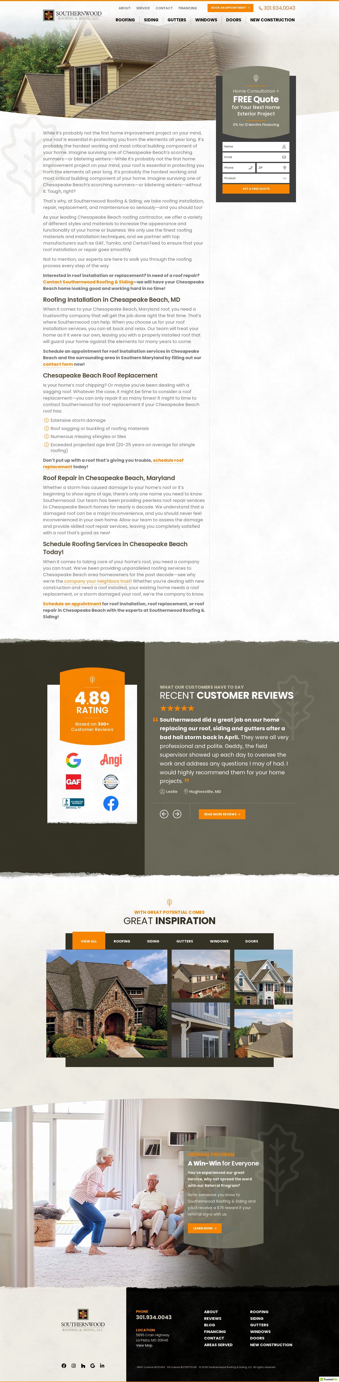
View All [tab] (89, 941)
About (124, 8)
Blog (209, 1325)
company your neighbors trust (97, 581)
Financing (188, 8)
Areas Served (218, 1344)
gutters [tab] (184, 941)
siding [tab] (153, 941)
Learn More (204, 1228)
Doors (233, 20)
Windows (206, 20)
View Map (144, 1345)
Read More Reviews (222, 814)
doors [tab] (251, 941)
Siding (151, 20)
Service (143, 8)
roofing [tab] (122, 941)
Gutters (177, 20)
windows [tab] (219, 941)
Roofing (125, 20)
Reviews (212, 1318)
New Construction (272, 20)
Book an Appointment (230, 7)
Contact (164, 8)
